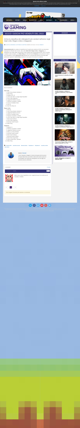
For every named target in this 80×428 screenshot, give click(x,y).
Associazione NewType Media (39, 208)
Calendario (64, 20)
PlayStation (33, 20)
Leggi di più (43, 5)
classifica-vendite (44, 145)
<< (6, 187)
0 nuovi (48, 167)
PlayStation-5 (37, 145)
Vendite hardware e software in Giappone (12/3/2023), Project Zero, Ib (64, 126)
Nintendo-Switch (24, 145)
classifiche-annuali (16, 145)
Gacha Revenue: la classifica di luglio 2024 (64, 76)
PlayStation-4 (31, 145)
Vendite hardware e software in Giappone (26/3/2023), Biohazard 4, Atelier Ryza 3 (63, 110)
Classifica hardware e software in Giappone (16, 44)
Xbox (42, 20)
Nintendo (49, 20)
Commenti (41, 44)
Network (9, 20)
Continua (36, 5)
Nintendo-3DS (9, 145)
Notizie (18, 20)
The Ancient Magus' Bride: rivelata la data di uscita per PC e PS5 (63, 142)
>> (15, 187)
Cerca (72, 20)
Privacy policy (51, 210)
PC (56, 20)
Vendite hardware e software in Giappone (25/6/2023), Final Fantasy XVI (64, 92)
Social (25, 20)
